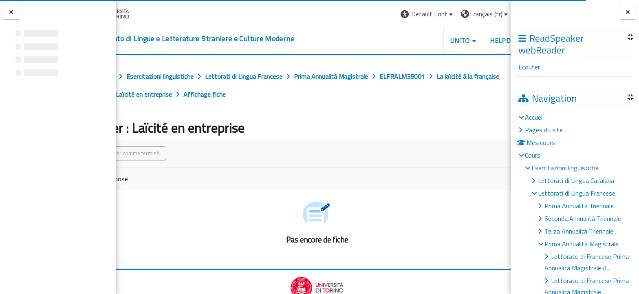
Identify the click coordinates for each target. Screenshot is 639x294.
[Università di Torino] (141, 13)
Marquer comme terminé (168, 153)
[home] (225, 38)
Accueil (534, 117)
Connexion (490, 14)
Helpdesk (461, 40)
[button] (383, 14)
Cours (532, 155)
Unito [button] (415, 40)
